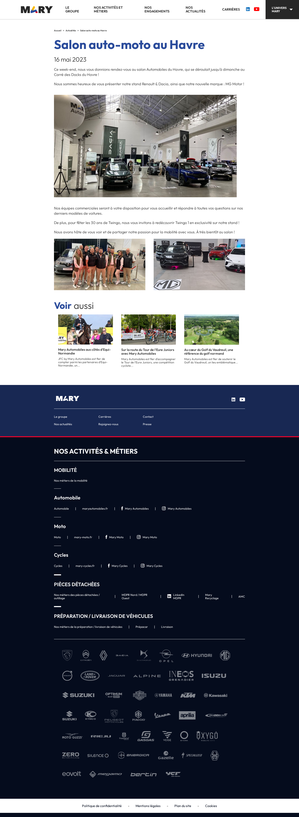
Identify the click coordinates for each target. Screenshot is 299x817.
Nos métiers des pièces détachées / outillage (77, 596)
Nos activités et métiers (108, 9)
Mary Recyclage (212, 596)
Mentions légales (148, 806)
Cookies (211, 806)
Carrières (231, 9)
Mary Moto (114, 537)
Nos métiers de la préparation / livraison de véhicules (88, 626)
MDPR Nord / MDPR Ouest (134, 596)
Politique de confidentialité (102, 806)
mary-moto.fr (83, 537)
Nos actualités (195, 9)
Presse (147, 424)
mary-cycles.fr (85, 565)
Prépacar (142, 626)
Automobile (61, 508)
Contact (148, 416)
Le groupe (72, 9)
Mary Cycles (117, 566)
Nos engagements (157, 9)
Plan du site (182, 806)
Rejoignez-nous (108, 424)
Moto (57, 537)
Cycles (58, 565)
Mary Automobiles (135, 509)
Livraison (167, 626)
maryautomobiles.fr (95, 508)
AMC (241, 596)
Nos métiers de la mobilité (70, 480)
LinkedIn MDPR (175, 596)
